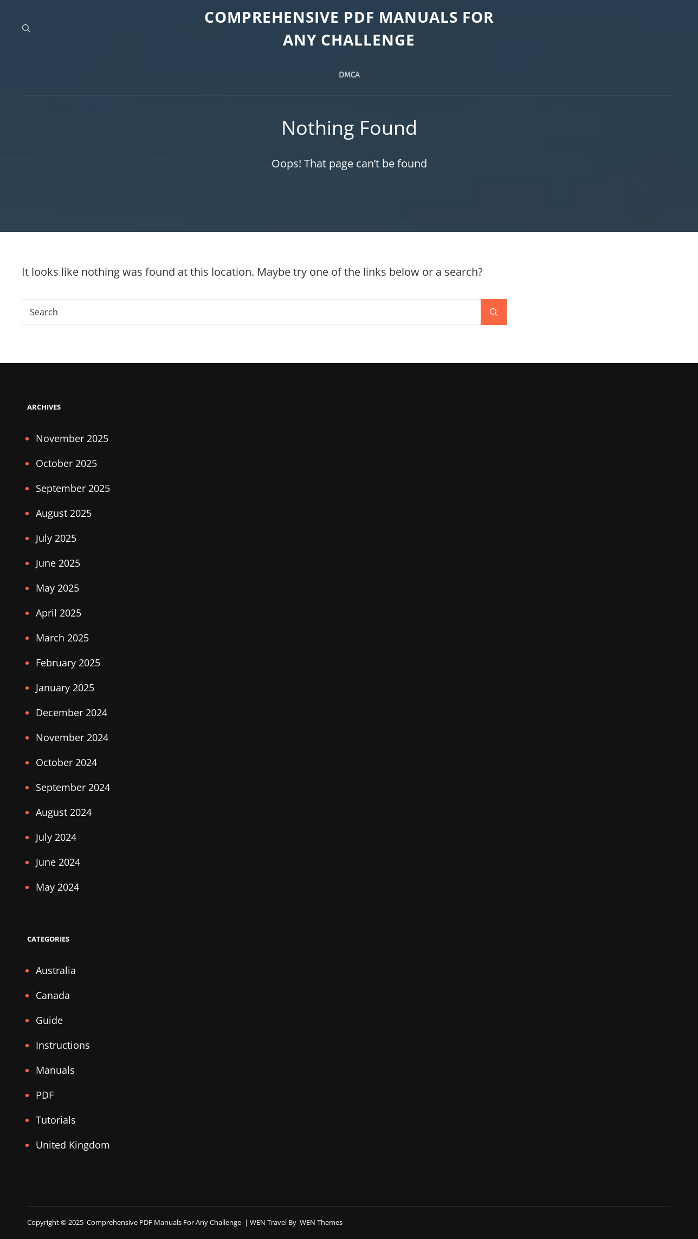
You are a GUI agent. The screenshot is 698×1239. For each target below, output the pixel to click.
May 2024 (57, 886)
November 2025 (72, 438)
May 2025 (57, 587)
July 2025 (56, 537)
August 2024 (64, 812)
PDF (45, 1094)
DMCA (349, 75)
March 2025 (62, 637)
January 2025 (65, 687)
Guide (49, 1020)
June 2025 (58, 562)
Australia (56, 970)
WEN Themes (321, 1222)
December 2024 (71, 712)
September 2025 (73, 488)
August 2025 (64, 513)
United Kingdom (73, 1144)
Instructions (63, 1045)
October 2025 (66, 463)
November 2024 (72, 737)
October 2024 (66, 762)
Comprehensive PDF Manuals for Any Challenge (165, 1222)
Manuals (55, 1069)
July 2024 (56, 837)
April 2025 (58, 612)
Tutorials (56, 1119)
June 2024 (58, 861)
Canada (53, 995)
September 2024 (73, 787)
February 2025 (68, 662)
